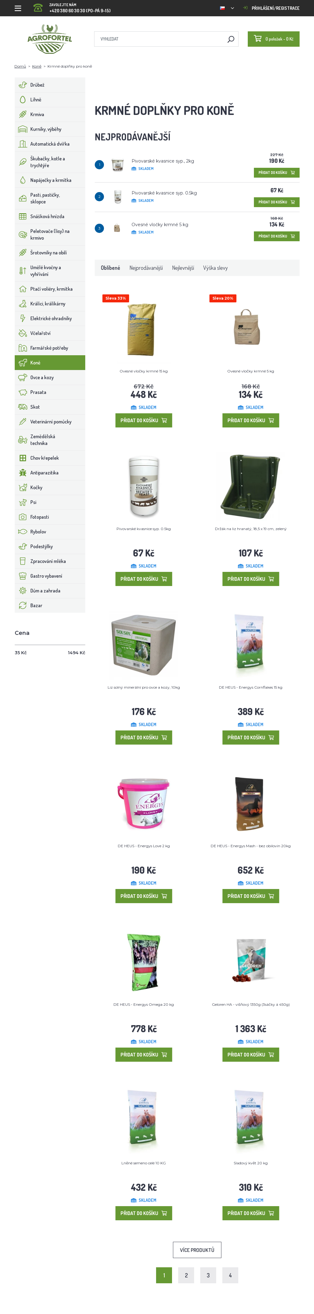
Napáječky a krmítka (43, 180)
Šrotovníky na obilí (41, 252)
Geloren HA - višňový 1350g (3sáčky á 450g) (251, 1004)
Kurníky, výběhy (38, 129)
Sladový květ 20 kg (251, 1163)
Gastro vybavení (38, 575)
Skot (27, 406)
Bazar (28, 605)
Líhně (28, 99)
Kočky (28, 487)
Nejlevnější (183, 267)
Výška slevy (215, 267)
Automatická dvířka (42, 143)
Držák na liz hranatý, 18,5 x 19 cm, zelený (251, 528)
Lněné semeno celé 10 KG (143, 1163)
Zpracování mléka (40, 561)
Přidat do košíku (276, 172)
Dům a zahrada (37, 590)
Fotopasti (32, 516)
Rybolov (30, 531)
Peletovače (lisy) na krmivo (42, 234)
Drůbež (29, 84)
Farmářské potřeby (41, 347)
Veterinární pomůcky (43, 421)
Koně (36, 66)
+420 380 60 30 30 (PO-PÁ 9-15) (72, 6)
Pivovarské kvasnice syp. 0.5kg (164, 193)
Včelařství (33, 333)
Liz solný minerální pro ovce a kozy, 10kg (144, 687)
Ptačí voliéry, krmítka (44, 288)
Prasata (30, 392)
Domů (20, 66)
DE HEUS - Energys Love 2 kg (144, 846)
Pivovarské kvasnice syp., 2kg (163, 161)
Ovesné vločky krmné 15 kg (144, 371)
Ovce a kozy (34, 377)
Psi (25, 502)
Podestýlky (34, 546)
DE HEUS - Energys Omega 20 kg (143, 1004)
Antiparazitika (37, 472)
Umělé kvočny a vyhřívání (38, 270)
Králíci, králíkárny (40, 303)
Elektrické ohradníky (43, 318)
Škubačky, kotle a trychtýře (40, 161)
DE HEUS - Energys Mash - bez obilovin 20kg (251, 846)
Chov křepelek (37, 457)
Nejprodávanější (146, 267)
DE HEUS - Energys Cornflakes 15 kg (250, 687)
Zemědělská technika (35, 439)
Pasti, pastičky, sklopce (37, 198)
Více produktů (197, 1250)
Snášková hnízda (39, 216)
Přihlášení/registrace (271, 8)
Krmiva (29, 114)
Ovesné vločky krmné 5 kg (160, 224)
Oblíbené (110, 267)
